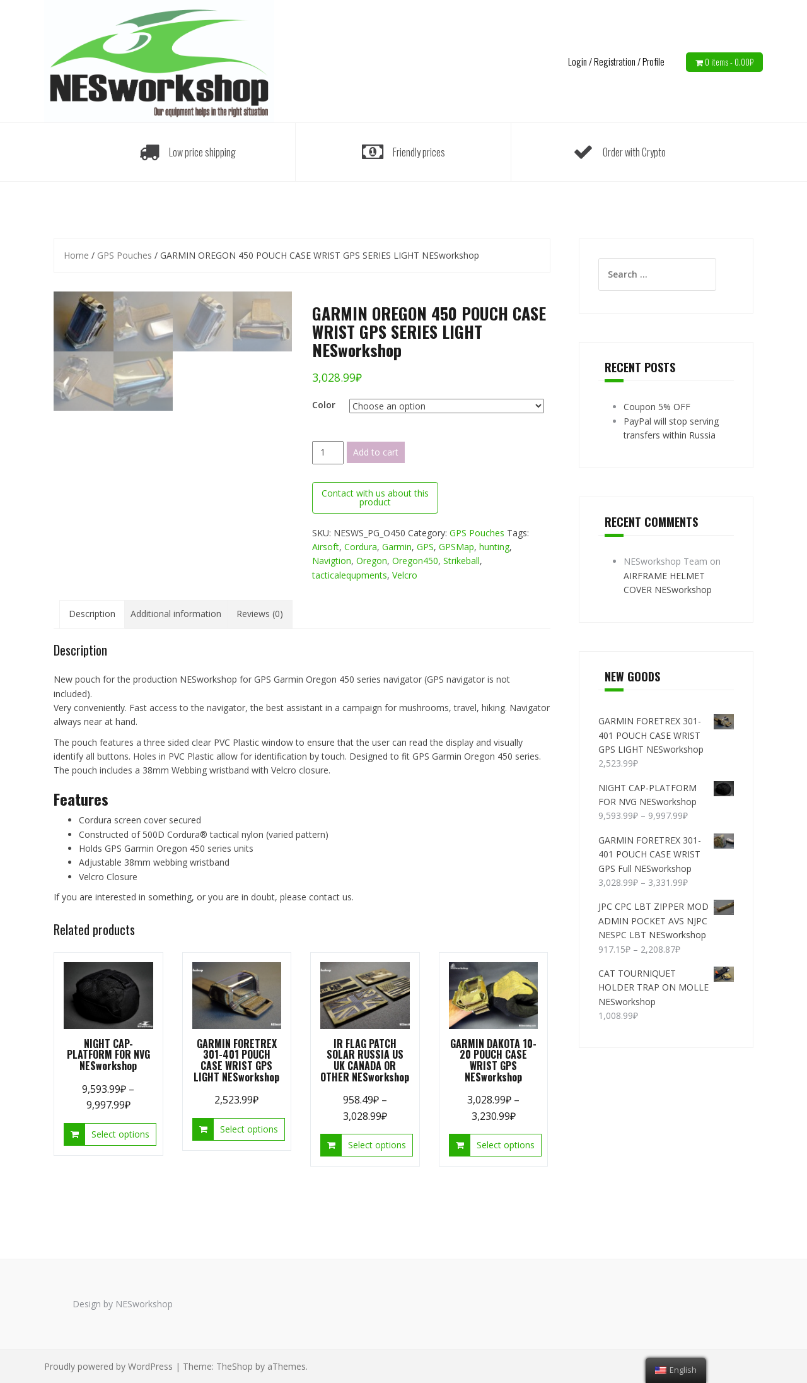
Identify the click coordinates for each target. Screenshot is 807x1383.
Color (323, 405)
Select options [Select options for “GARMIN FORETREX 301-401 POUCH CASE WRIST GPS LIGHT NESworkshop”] (249, 1129)
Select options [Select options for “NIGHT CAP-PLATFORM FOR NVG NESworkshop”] (120, 1134)
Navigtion (331, 561)
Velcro (404, 575)
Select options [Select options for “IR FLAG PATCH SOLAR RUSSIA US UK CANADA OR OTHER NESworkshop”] (377, 1145)
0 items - (729, 62)
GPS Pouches (124, 255)
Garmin (397, 547)
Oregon (371, 561)
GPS (425, 547)
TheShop (234, 1366)
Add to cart (375, 452)
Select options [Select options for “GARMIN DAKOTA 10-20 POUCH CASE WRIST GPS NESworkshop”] (506, 1145)
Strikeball (461, 561)
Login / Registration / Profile (616, 61)
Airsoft (325, 547)
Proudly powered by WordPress (108, 1366)
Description (92, 614)
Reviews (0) (259, 614)
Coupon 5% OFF (657, 407)
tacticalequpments (349, 575)
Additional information (176, 614)
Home (76, 255)
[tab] (92, 614)
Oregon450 (415, 561)
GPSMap (456, 547)
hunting (494, 547)
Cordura (360, 547)
